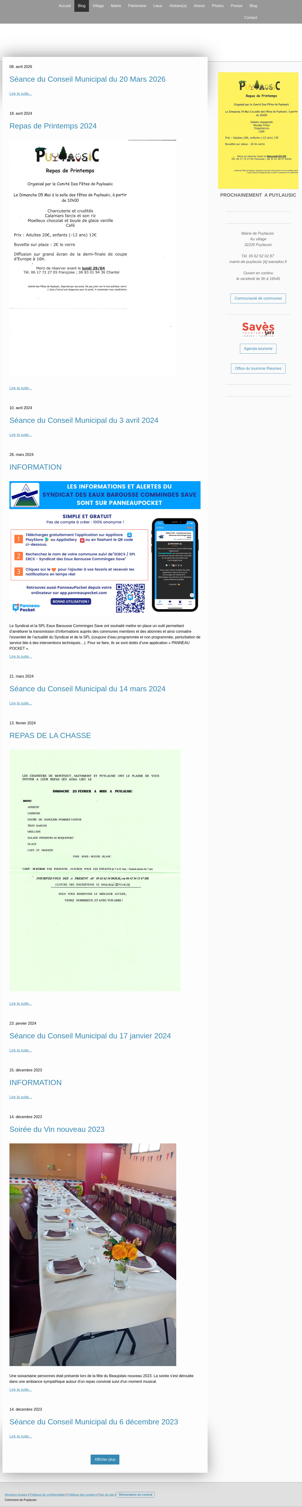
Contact (250, 18)
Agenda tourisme (258, 349)
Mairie (116, 6)
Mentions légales (16, 1494)
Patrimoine (137, 6)
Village (98, 6)
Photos (218, 6)
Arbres (199, 6)
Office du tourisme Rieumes (258, 368)
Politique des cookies (81, 1494)
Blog (81, 6)
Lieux (157, 6)
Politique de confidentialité (47, 1494)
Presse (237, 6)
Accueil (65, 6)
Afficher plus (105, 1459)
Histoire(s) (178, 6)
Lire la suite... (20, 94)
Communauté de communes (258, 298)
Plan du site (106, 1494)
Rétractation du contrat (135, 1494)
